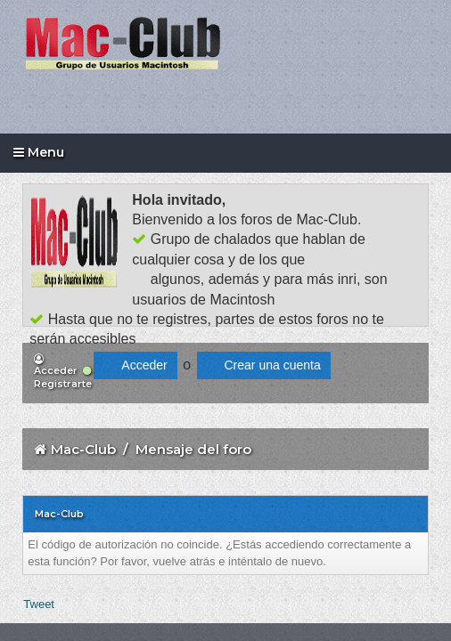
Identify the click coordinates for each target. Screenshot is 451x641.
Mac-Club (83, 449)
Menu (38, 152)
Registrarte (63, 378)
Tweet (38, 604)
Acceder (56, 365)
